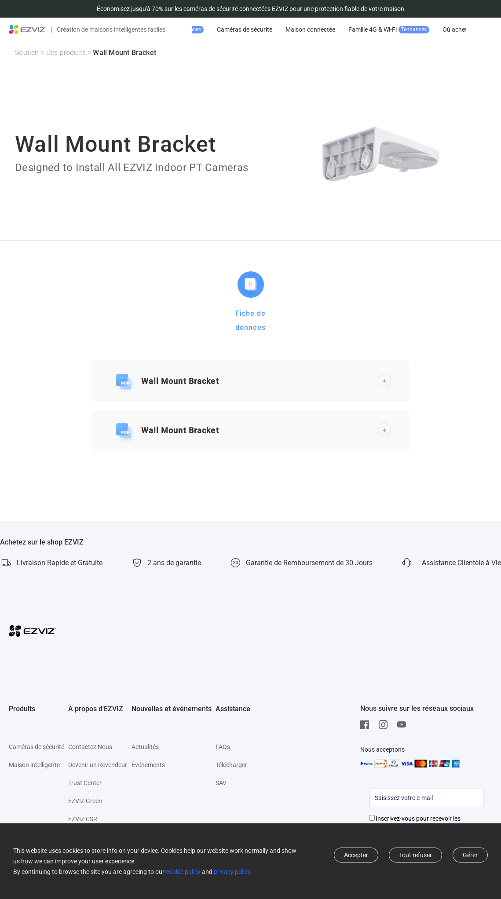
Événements (148, 764)
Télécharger (231, 764)
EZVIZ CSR (82, 818)
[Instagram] (385, 724)
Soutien (27, 52)
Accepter (356, 855)
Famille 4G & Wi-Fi (445, 29)
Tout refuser (415, 855)
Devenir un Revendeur (97, 764)
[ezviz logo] (28, 29)
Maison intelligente (34, 764)
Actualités (145, 746)
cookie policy (183, 871)
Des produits (66, 52)
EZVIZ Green (85, 800)
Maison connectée (366, 29)
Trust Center (85, 782)
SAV (221, 782)
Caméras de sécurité (301, 29)
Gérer (470, 855)
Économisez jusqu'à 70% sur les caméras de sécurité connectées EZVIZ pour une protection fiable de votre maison (250, 8)
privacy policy (232, 871)
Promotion (229, 29)
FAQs (223, 746)
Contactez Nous (90, 746)
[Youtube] (403, 724)
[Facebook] (366, 724)
